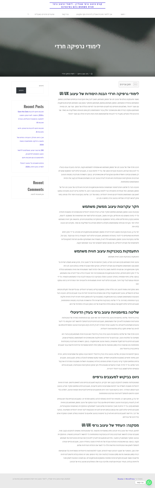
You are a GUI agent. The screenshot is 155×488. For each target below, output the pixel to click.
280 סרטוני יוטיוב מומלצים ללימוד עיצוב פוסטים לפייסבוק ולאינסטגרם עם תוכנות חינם (30, 154)
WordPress (130, 479)
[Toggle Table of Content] (134, 84)
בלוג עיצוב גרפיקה (83, 74)
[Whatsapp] (149, 482)
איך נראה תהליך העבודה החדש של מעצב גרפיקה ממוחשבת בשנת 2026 (30, 141)
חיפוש (41, 86)
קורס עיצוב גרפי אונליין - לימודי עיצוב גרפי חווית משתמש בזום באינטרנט (77, 5)
